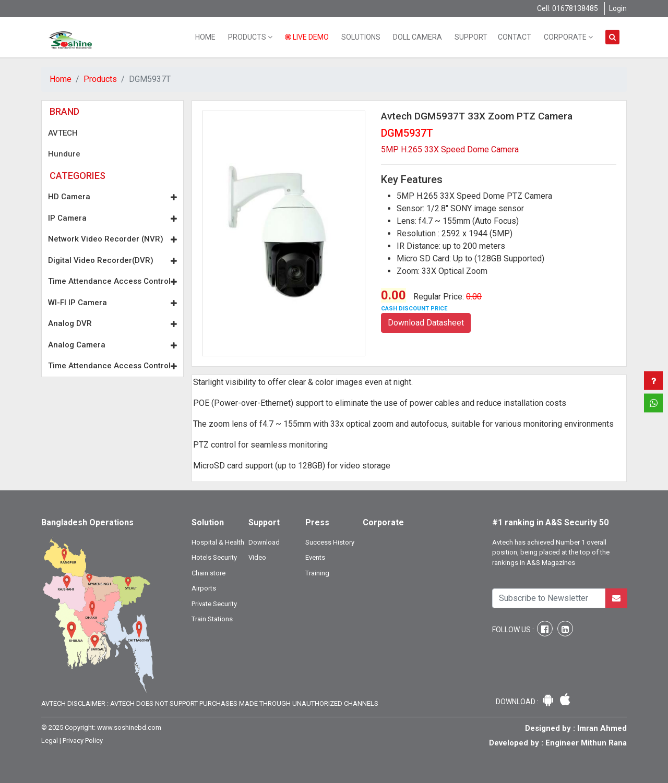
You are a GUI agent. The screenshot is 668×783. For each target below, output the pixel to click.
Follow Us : (513, 629)
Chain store (208, 573)
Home (205, 37)
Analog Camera (112, 345)
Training (317, 573)
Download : (518, 701)
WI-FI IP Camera (112, 302)
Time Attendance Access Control (112, 281)
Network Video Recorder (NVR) (112, 239)
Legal (49, 740)
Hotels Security (214, 557)
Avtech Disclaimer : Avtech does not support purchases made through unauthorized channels (209, 703)
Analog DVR (112, 323)
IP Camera (112, 218)
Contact (514, 37)
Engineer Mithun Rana (586, 743)
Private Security (214, 604)
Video (257, 557)
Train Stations (212, 619)
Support (471, 37)
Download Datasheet (426, 323)
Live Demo (307, 37)
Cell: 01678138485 (567, 8)
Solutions (360, 37)
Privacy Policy (83, 740)
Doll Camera (417, 37)
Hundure (64, 154)
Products (250, 37)
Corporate (568, 37)
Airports (204, 588)
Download (264, 542)
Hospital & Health (218, 542)
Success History (329, 542)
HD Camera (112, 196)
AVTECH (63, 133)
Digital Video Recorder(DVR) (112, 260)
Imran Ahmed (602, 728)
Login (618, 8)
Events (315, 557)
